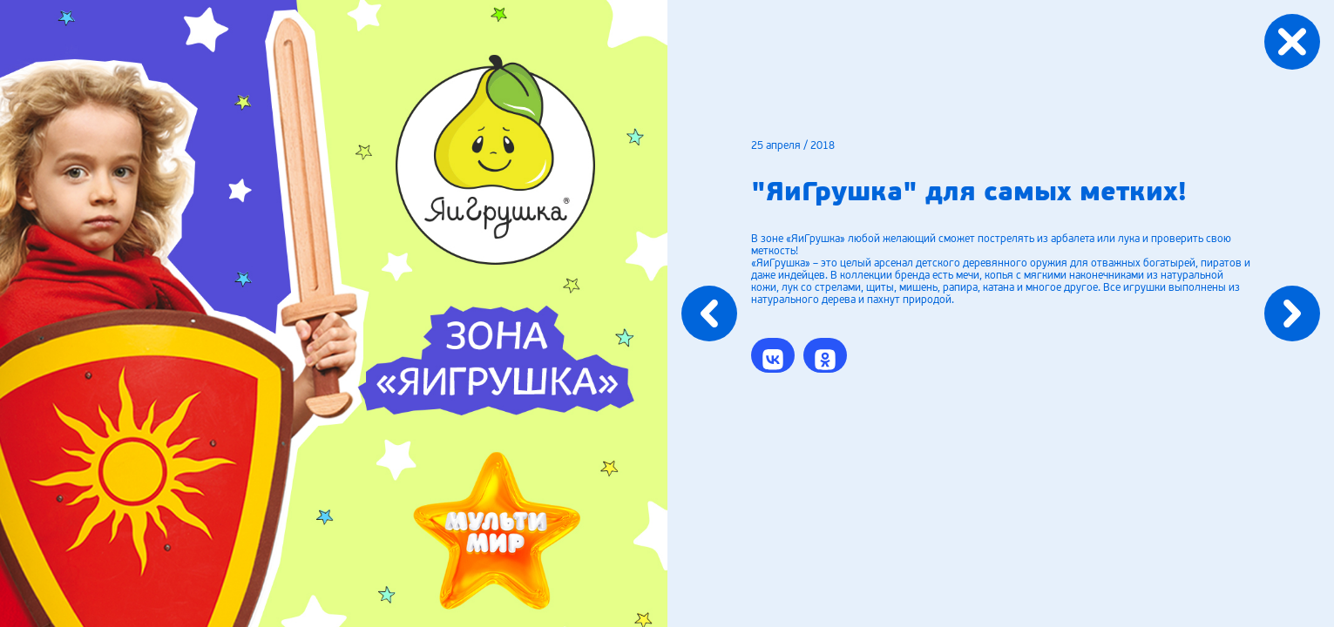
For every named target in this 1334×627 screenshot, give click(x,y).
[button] (773, 355)
